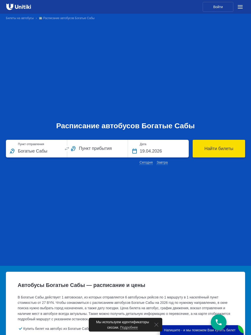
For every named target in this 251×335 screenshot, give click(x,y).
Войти (218, 7)
